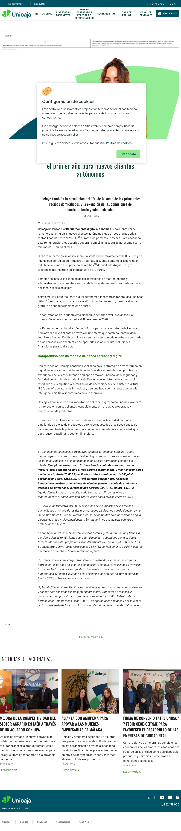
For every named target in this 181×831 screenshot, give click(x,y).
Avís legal (6, 821)
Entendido (128, 154)
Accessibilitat (63, 821)
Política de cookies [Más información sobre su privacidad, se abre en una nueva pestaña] (119, 143)
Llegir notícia (70, 770)
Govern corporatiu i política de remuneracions (84, 13)
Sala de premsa (127, 13)
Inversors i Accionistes (63, 13)
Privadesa (42, 821)
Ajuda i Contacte (16, 3)
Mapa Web (84, 821)
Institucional (43, 13)
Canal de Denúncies (146, 13)
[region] (91, 123)
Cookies (24, 821)
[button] (7, 35)
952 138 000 (169, 804)
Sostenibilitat (106, 13)
